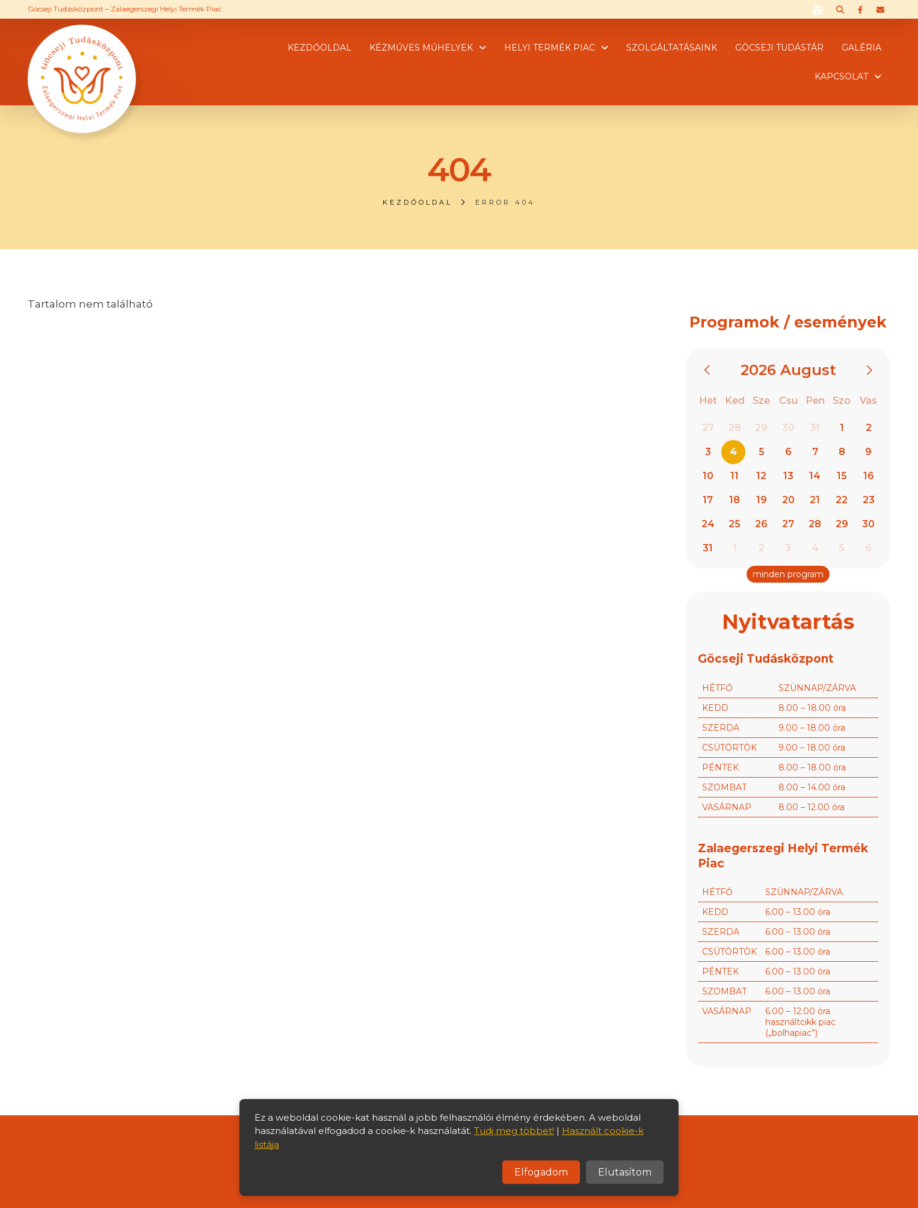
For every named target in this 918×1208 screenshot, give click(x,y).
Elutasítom (625, 1172)
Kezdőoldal (319, 47)
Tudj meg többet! (514, 1130)
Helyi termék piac (549, 47)
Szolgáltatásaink (671, 47)
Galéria (861, 47)
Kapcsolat (841, 76)
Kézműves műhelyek (421, 47)
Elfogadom (541, 1172)
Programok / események (788, 322)
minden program (788, 574)
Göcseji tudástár (779, 47)
